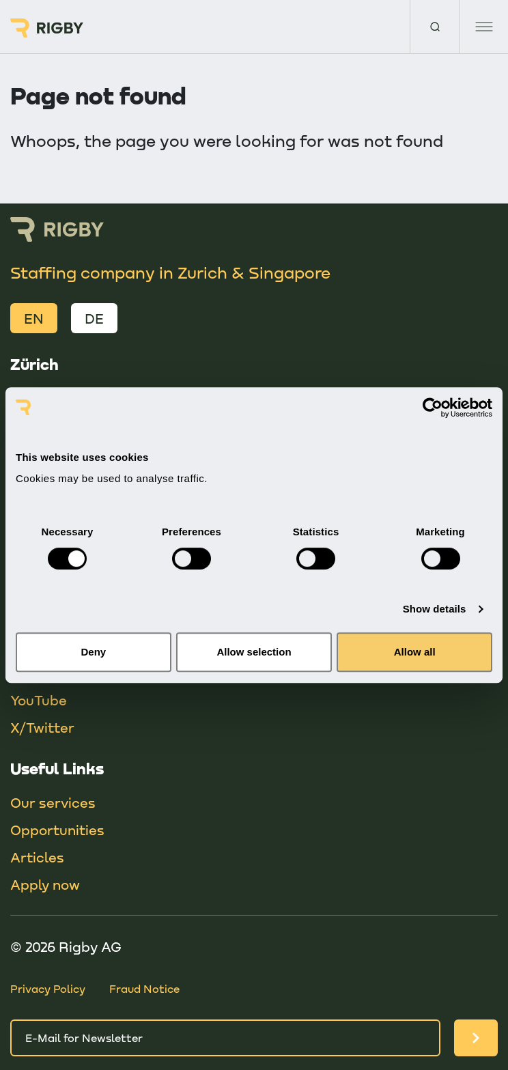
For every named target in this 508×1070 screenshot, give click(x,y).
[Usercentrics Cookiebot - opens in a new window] (432, 407)
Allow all (415, 652)
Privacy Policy (47, 988)
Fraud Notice (144, 988)
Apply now (45, 884)
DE (94, 318)
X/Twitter (42, 727)
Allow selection (253, 652)
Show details (434, 609)
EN (34, 318)
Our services (53, 802)
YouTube (38, 700)
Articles (37, 857)
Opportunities (57, 829)
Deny (93, 652)
